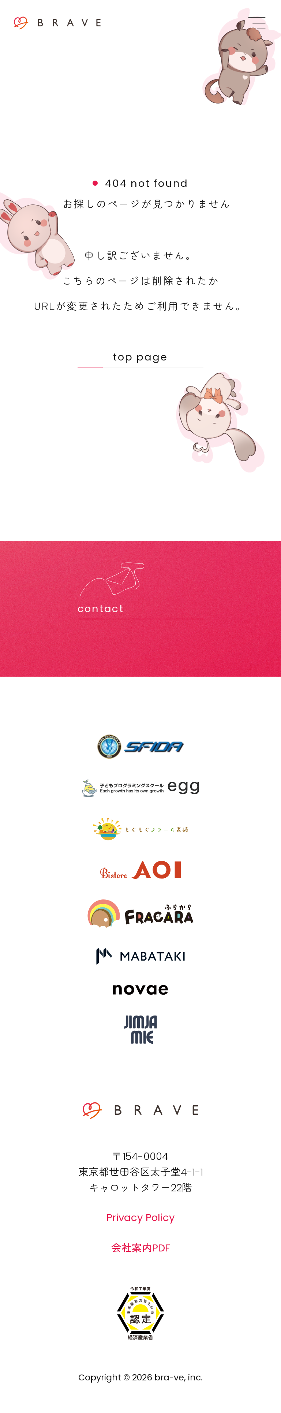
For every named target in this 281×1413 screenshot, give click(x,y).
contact (101, 609)
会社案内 (140, 1247)
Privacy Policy (140, 1217)
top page (140, 357)
